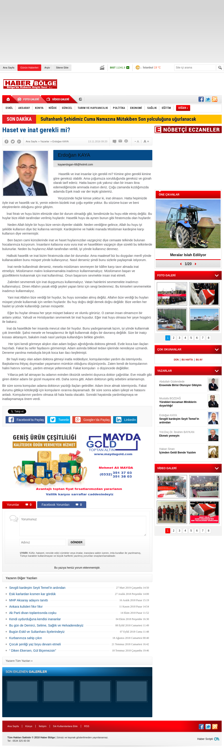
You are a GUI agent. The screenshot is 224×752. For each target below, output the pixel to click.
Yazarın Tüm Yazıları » (19, 660)
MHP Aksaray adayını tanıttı (28, 600)
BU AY (199, 359)
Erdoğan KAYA (182, 419)
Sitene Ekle (62, 67)
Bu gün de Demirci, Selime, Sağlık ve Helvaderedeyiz (46, 625)
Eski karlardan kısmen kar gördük (32, 594)
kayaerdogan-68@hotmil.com (75, 164)
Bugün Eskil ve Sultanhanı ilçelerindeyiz (37, 631)
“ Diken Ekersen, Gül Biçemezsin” (32, 650)
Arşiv (47, 67)
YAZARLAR (164, 370)
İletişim (42, 726)
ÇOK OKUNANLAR (169, 349)
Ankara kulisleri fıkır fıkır (26, 606)
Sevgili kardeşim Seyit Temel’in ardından (37, 587)
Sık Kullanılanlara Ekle (65, 726)
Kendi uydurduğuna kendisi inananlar (35, 619)
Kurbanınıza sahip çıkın (25, 638)
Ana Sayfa (8, 67)
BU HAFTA (187, 359)
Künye (28, 726)
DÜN (176, 359)
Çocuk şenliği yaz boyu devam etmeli (35, 644)
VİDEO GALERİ (167, 468)
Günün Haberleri (29, 67)
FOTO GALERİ (166, 275)
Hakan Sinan (182, 450)
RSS (86, 726)
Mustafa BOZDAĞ (182, 402)
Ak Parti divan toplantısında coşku (32, 613)
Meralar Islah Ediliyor (188, 255)
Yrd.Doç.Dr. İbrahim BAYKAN (182, 434)
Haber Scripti (205, 739)
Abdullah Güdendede (182, 383)
